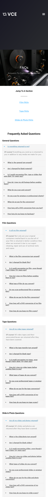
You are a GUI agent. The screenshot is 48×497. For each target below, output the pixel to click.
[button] (44, 14)
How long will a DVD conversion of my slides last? (22, 486)
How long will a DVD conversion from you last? (25, 208)
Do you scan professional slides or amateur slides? (24, 471)
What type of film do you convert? (21, 284)
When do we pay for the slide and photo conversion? (22, 478)
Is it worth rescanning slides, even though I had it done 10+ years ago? (24, 449)
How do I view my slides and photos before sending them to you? (23, 457)
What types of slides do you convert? (23, 464)
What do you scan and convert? (19, 190)
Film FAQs (24, 102)
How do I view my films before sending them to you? (22, 277)
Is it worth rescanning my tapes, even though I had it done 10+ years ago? (21, 360)
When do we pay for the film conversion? (24, 297)
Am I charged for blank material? (20, 169)
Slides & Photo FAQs (24, 120)
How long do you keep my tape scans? (23, 402)
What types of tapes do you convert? (22, 375)
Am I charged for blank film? (20, 262)
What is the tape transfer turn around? (23, 348)
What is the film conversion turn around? (24, 256)
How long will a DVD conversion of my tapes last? (22, 395)
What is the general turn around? (20, 163)
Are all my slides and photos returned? (23, 421)
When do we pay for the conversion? (21, 202)
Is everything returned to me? (19, 147)
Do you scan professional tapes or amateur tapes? (23, 382)
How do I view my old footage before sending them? (22, 183)
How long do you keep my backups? (21, 214)
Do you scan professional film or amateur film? (23, 290)
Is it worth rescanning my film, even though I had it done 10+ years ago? (24, 269)
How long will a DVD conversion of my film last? (23, 304)
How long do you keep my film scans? (23, 311)
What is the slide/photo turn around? (22, 437)
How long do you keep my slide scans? (23, 493)
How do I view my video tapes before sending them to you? (21, 368)
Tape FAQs (24, 111)
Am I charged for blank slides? (20, 443)
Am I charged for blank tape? (20, 354)
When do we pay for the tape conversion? (24, 389)
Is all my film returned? (17, 230)
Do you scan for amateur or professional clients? (26, 196)
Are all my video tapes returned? (21, 329)
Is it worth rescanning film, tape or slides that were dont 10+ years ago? (23, 175)
